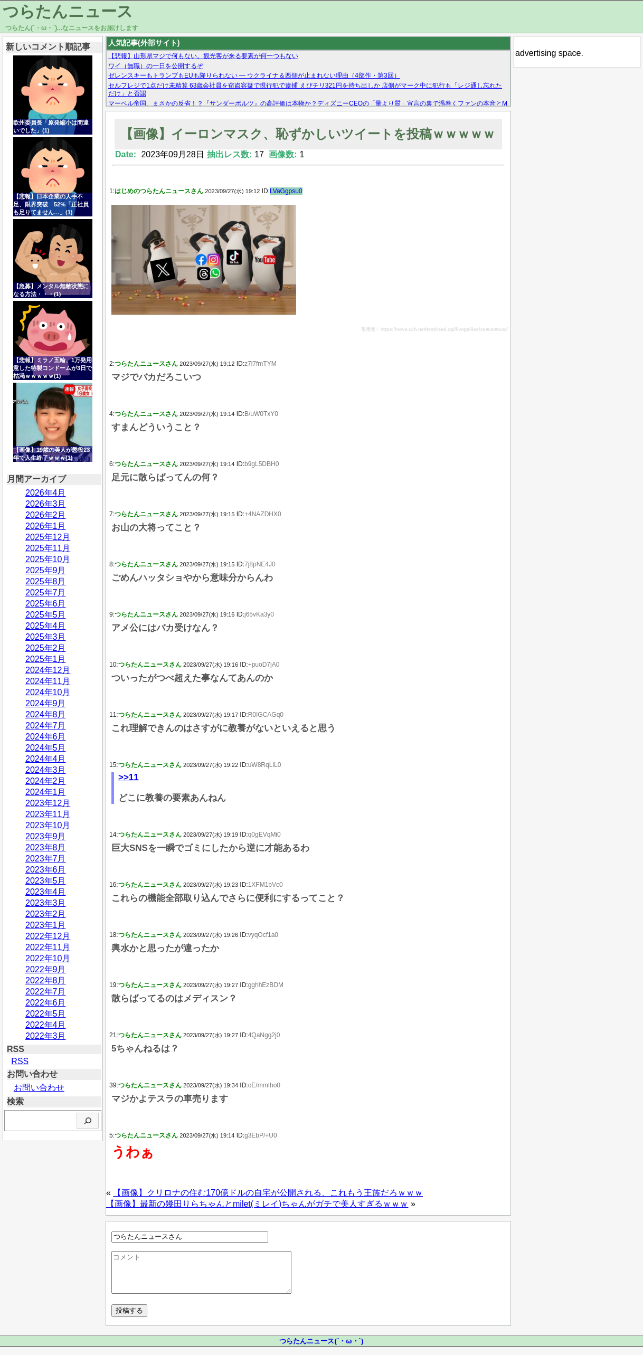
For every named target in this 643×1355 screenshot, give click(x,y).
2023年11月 (47, 814)
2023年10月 (47, 825)
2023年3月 (45, 902)
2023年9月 (45, 836)
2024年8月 (45, 714)
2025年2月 (45, 647)
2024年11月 (47, 681)
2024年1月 (45, 792)
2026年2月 (45, 514)
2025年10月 (47, 559)
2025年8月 (45, 581)
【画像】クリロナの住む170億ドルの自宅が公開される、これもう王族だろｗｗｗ (268, 1192)
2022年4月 (45, 1024)
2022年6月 (45, 1002)
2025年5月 (45, 614)
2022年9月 (45, 969)
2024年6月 (45, 736)
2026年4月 (45, 492)
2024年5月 (45, 747)
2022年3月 (45, 1035)
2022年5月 (45, 1013)
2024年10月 (47, 692)
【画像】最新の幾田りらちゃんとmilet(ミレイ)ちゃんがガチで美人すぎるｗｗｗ (257, 1203)
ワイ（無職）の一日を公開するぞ (155, 66)
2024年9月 (45, 703)
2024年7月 (45, 725)
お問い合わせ (39, 1087)
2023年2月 (45, 913)
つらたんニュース (68, 11)
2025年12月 (47, 537)
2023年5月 (45, 880)
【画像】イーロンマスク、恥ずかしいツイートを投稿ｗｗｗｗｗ (307, 134)
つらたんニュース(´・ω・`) (321, 1349)
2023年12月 (47, 803)
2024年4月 (45, 758)
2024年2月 (45, 780)
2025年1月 (45, 659)
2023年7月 (45, 858)
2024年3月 (45, 769)
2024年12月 (47, 670)
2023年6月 (45, 869)
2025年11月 (47, 548)
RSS (20, 1061)
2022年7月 (45, 991)
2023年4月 (45, 891)
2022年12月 (47, 936)
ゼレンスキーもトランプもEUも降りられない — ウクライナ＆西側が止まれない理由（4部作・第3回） (254, 75)
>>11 (128, 777)
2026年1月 (45, 526)
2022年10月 (47, 958)
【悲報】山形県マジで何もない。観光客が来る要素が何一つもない (203, 56)
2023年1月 (45, 925)
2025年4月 (45, 625)
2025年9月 (45, 570)
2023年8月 (45, 847)
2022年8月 (45, 980)
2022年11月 (47, 947)
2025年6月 (45, 603)
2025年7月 (45, 592)
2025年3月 (45, 636)
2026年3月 (45, 503)
